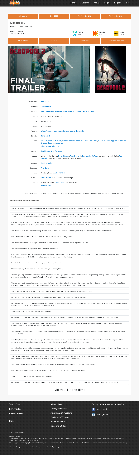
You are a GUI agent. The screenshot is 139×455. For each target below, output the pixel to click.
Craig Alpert (59, 182)
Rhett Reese (45, 151)
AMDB (96, 3)
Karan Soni (121, 141)
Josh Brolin (57, 141)
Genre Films (72, 111)
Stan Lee (85, 156)
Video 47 (54, 41)
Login (106, 3)
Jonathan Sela (46, 163)
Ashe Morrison (59, 173)
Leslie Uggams (111, 141)
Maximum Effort (61, 111)
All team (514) (46, 186)
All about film (23, 41)
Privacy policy (15, 409)
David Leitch (45, 136)
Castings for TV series (59, 417)
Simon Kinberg (63, 156)
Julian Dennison (81, 141)
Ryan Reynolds (46, 141)
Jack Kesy (60, 143)
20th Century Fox (47, 111)
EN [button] (127, 3)
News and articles (58, 426)
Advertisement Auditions (61, 413)
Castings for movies (58, 409)
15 (48, 102)
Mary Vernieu (46, 178)
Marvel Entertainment (85, 111)
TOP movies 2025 (85, 16)
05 (46, 102)
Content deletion (16, 414)
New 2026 (54, 16)
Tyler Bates (45, 168)
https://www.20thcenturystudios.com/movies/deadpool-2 (62, 131)
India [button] (11, 421)
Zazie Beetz (92, 141)
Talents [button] (72, 3)
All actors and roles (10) (50, 146)
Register (117, 3)
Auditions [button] (84, 3)
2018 (42, 102)
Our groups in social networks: (108, 404)
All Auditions (56, 404)
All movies (23, 16)
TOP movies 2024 (115, 16)
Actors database (57, 422)
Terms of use (14, 404)
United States (46, 106)
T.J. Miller (101, 141)
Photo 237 (85, 41)
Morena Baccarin (68, 141)
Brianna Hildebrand (48, 143)
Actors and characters (116, 41)
